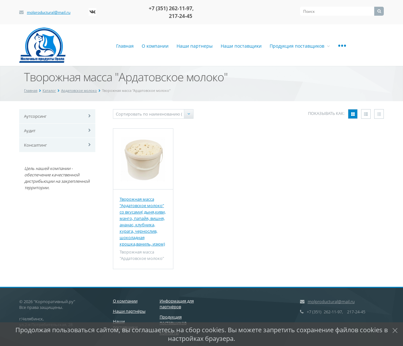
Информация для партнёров (177, 304)
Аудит (30, 130)
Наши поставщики (241, 46)
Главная (125, 46)
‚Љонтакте (92, 12)
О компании (155, 46)
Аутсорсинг (35, 116)
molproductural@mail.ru (48, 12)
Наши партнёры (129, 311)
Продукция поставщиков (300, 46)
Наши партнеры (195, 46)
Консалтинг (35, 145)
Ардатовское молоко (79, 90)
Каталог (49, 90)
